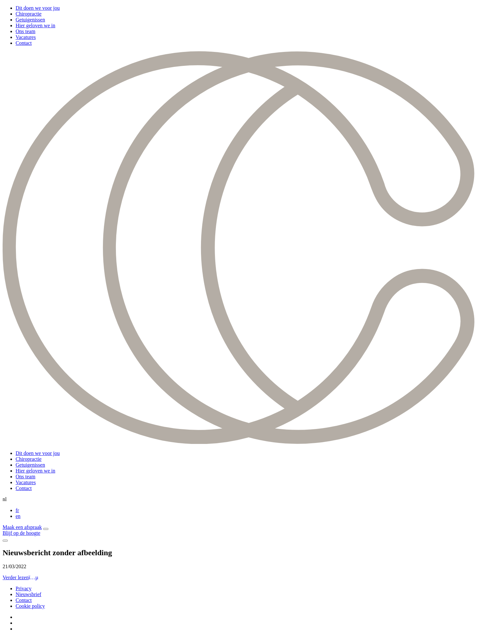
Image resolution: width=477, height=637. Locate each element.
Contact (24, 43)
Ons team (25, 31)
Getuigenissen (30, 19)
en (18, 516)
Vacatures (26, 37)
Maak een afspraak (22, 527)
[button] (45, 529)
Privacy (23, 588)
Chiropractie (29, 14)
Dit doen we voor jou (38, 8)
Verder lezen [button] (20, 577)
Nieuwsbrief (28, 594)
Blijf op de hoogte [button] (21, 533)
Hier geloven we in (35, 25)
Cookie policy (30, 606)
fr (17, 510)
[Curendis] (238, 442)
